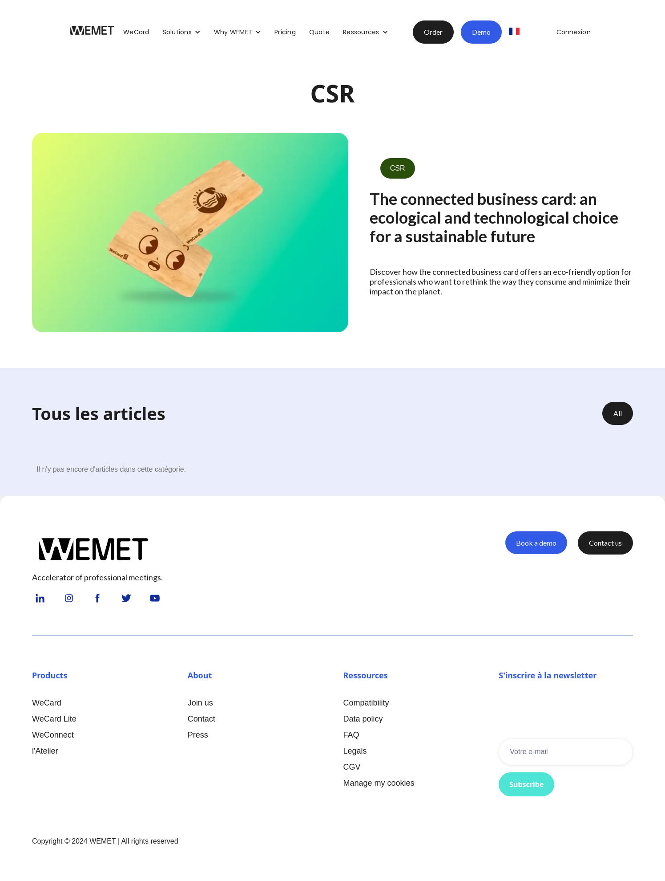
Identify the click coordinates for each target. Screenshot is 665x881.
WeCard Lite (54, 718)
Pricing (285, 32)
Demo (481, 32)
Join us (200, 702)
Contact (201, 718)
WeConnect (53, 734)
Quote (319, 32)
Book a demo (536, 542)
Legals (355, 750)
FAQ (351, 734)
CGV (352, 767)
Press (198, 734)
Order (433, 32)
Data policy (363, 718)
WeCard (136, 32)
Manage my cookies (379, 783)
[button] (181, 32)
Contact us (605, 542)
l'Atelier (45, 750)
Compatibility (366, 702)
